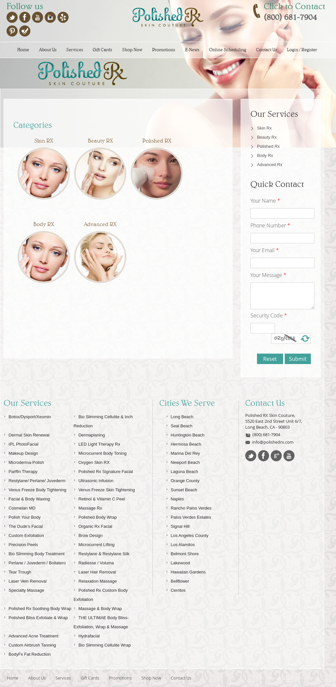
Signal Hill (178, 525)
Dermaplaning (89, 434)
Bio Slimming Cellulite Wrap (102, 644)
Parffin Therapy (20, 470)
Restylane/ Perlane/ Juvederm (34, 479)
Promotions (163, 50)
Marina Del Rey (183, 452)
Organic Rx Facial (92, 525)
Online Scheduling (227, 50)
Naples (175, 498)
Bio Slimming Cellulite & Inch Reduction (103, 420)
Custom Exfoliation (24, 534)
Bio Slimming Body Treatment (34, 552)
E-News (192, 50)
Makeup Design (21, 452)
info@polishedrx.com (269, 442)
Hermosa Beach (183, 443)
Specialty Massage (24, 589)
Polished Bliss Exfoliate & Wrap (36, 616)
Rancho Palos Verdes (189, 507)
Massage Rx (87, 507)
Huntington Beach (185, 434)
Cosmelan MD (19, 507)
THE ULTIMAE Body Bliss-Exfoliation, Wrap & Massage (101, 621)
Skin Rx (264, 128)
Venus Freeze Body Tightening (35, 488)
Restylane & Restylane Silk (101, 552)
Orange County (183, 479)
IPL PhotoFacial (21, 443)
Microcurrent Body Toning (99, 452)
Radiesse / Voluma (93, 561)
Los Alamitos (180, 543)
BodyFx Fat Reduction (27, 653)
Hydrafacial (86, 635)
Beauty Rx (267, 137)
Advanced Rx (269, 164)
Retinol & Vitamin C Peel (99, 498)
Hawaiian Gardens (186, 571)
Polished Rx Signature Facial (103, 470)
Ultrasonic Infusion (93, 479)
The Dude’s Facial (23, 525)
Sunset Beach (181, 488)
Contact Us (266, 50)
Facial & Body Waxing (27, 498)
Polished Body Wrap (95, 516)
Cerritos (176, 589)
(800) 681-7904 (262, 434)
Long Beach (179, 415)
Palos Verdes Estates (188, 516)
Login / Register (302, 50)
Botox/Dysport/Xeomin (27, 415)
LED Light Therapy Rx (96, 443)
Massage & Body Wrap (97, 607)
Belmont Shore (182, 552)
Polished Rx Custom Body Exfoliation (100, 594)
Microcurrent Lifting (94, 543)
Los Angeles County (187, 534)
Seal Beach (179, 424)
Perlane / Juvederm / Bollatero (35, 561)
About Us (47, 50)
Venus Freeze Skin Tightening (104, 488)
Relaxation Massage (95, 580)
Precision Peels (21, 543)
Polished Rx (268, 146)
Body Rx (265, 155)
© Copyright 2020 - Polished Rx (289, 678)
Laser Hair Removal (94, 571)
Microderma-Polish (24, 461)
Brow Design (88, 534)
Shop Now (132, 50)
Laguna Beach (182, 470)
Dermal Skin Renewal (26, 434)
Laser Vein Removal (25, 580)
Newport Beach (183, 461)
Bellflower (177, 580)
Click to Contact (294, 6)
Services (74, 50)
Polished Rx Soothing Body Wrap (37, 607)
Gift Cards (102, 50)
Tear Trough (17, 571)
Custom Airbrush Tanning (30, 644)
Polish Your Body (22, 516)
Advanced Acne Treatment (31, 635)
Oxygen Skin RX (91, 461)
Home (23, 50)
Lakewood (178, 561)
